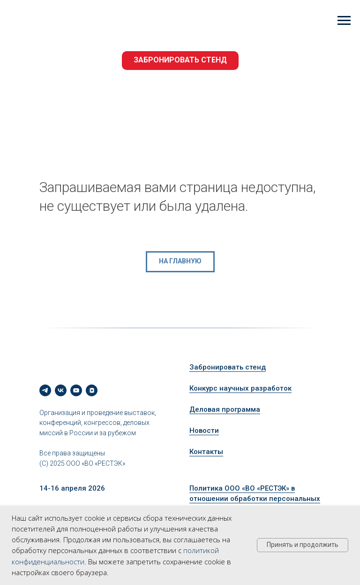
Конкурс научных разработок (240, 388)
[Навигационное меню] (344, 20)
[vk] (61, 390)
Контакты (206, 451)
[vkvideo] (92, 390)
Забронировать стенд (227, 367)
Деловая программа (224, 409)
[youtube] (76, 390)
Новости (204, 430)
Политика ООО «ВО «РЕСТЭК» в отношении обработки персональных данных (254, 499)
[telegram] (45, 390)
